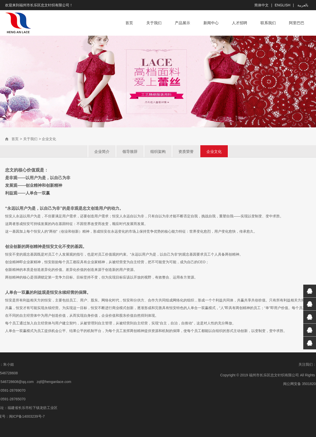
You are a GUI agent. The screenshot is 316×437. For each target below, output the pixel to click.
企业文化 (214, 151)
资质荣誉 (186, 151)
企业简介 (102, 151)
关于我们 (154, 23)
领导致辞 (130, 151)
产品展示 (182, 23)
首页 (129, 23)
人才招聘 (239, 23)
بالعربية (302, 5)
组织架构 (158, 151)
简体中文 (261, 5)
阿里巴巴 (296, 23)
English (282, 5)
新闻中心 (211, 23)
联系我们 (268, 23)
